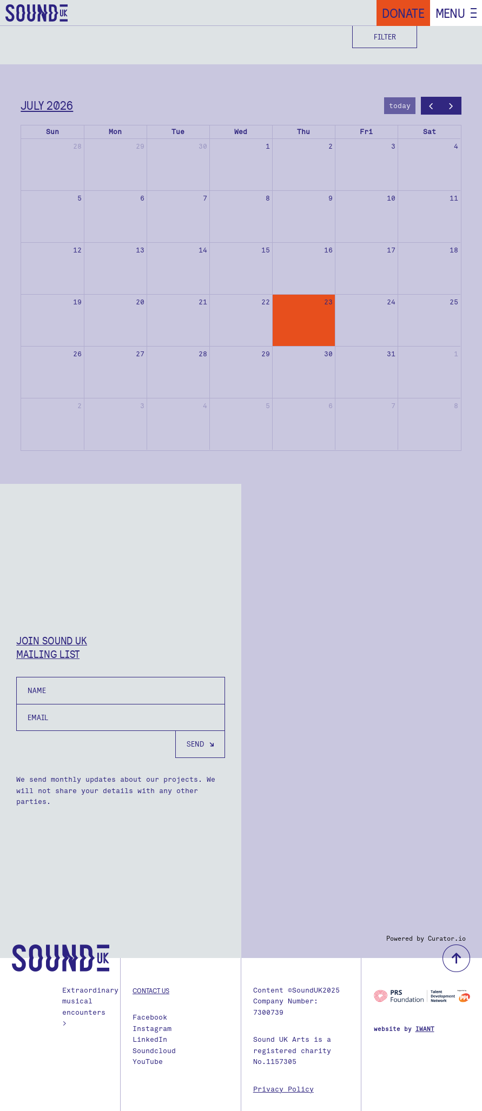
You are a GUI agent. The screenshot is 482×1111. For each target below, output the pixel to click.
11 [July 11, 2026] (454, 198)
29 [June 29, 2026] (140, 146)
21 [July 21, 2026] (203, 302)
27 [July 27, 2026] (140, 353)
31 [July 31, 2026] (391, 353)
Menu (450, 13)
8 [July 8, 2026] (268, 198)
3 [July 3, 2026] (393, 146)
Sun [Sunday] (52, 131)
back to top (456, 958)
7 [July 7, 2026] (205, 198)
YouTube (148, 1061)
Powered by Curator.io (426, 938)
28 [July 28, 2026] (203, 353)
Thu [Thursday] (303, 131)
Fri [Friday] (366, 131)
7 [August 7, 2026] (393, 405)
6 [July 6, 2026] (142, 198)
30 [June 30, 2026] (203, 146)
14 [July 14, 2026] (203, 250)
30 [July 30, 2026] (328, 353)
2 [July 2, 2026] (330, 146)
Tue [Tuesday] (177, 131)
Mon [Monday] (115, 131)
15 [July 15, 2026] (265, 250)
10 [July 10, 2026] (391, 198)
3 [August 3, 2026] (142, 405)
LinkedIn (150, 1039)
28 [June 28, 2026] (77, 146)
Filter (385, 37)
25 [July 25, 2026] (454, 302)
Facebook (150, 1017)
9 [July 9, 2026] (330, 198)
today (400, 105)
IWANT (424, 1029)
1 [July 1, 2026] (268, 146)
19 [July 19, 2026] (77, 302)
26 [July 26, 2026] (77, 353)
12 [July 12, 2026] (77, 250)
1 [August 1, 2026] (456, 353)
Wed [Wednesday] (240, 131)
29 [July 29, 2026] (265, 353)
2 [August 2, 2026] (79, 405)
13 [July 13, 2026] (140, 250)
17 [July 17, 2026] (391, 250)
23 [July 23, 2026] (328, 302)
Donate (403, 13)
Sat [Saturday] (429, 131)
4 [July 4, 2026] (456, 146)
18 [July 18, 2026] (454, 250)
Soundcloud (154, 1050)
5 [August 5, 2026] (268, 405)
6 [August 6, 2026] (330, 405)
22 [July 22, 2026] (265, 302)
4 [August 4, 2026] (205, 405)
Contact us (151, 990)
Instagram (152, 1028)
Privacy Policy (283, 1089)
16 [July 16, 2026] (328, 250)
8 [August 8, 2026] (456, 405)
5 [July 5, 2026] (79, 198)
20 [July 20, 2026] (140, 302)
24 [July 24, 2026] (391, 302)
